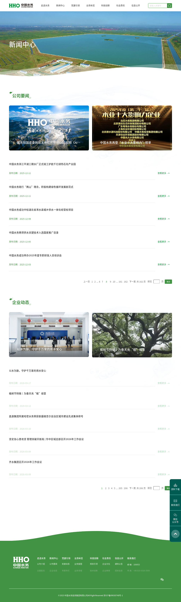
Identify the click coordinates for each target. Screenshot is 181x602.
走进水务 (45, 5)
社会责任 (120, 5)
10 (114, 292)
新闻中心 (60, 5)
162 (126, 292)
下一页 (132, 293)
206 (126, 499)
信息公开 (136, 5)
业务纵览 (90, 5)
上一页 (86, 292)
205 (120, 499)
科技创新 (105, 5)
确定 (168, 293)
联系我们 (131, 569)
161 (120, 292)
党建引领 (75, 5)
